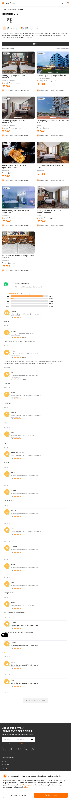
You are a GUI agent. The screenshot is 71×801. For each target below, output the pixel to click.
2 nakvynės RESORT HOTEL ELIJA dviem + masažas (28, 334)
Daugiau (30, 37)
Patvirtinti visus (51, 795)
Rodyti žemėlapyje (8, 48)
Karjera (4, 761)
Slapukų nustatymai (18, 795)
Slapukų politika (29, 785)
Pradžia (10, 9)
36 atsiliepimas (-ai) (13, 29)
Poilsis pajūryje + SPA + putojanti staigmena (26, 314)
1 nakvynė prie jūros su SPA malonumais (24, 354)
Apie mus (4, 768)
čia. (26, 787)
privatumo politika (19, 744)
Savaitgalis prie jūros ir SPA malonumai (24, 376)
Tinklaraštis (5, 765)
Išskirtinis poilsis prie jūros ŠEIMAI (23, 435)
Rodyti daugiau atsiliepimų (35, 700)
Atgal (4, 9)
